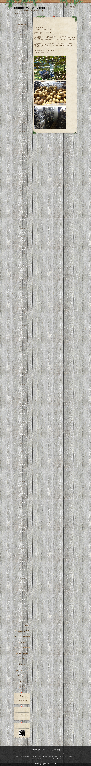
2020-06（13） (23, 320)
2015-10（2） (23, 557)
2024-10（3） (23, 101)
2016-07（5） (23, 519)
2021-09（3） (23, 257)
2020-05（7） (23, 325)
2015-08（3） (23, 565)
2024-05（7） (23, 122)
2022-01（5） (23, 240)
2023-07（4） (23, 164)
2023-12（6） (23, 143)
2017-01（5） (23, 493)
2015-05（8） (23, 578)
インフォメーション (22, 24)
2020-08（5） (23, 312)
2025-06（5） (23, 72)
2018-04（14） (23, 430)
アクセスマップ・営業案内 (22, 625)
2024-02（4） (23, 135)
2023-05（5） (23, 173)
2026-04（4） (23, 29)
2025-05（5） (23, 76)
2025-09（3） (23, 59)
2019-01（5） (23, 392)
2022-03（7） (23, 232)
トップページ (22, 19)
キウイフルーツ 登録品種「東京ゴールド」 (22, 631)
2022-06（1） (23, 219)
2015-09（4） (23, 561)
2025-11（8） (23, 51)
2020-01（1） (23, 342)
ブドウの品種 (22, 642)
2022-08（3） (23, 211)
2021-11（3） (23, 249)
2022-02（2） (23, 236)
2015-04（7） (23, 582)
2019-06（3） (23, 371)
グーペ (46, 764)
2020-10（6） (23, 304)
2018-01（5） (23, 443)
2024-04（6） (23, 126)
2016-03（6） (23, 535)
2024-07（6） (23, 114)
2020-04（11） (23, 329)
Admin (49, 764)
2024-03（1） (23, 131)
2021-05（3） (23, 274)
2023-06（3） (23, 169)
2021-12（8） (23, 245)
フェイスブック (22, 675)
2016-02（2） (23, 540)
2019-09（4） (23, 358)
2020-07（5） (23, 316)
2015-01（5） (23, 595)
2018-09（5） (23, 409)
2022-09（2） (23, 207)
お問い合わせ (22, 687)
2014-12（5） (23, 599)
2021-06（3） (23, 270)
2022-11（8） (23, 198)
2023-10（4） (23, 152)
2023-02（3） (23, 185)
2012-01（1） (23, 616)
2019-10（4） (23, 354)
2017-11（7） (23, 451)
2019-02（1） (23, 388)
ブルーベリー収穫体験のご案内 (22, 647)
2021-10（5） (23, 253)
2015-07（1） (23, 569)
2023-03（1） (23, 181)
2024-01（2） (23, 139)
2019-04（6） (23, 379)
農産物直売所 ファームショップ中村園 (45, 750)
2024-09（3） (23, 105)
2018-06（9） (23, 422)
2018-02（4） (23, 438)
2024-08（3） (23, 110)
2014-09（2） (23, 607)
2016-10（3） (23, 506)
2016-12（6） (23, 498)
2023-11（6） (23, 148)
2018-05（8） (23, 426)
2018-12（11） (23, 396)
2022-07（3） (23, 215)
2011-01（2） (23, 620)
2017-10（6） (23, 455)
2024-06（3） (23, 118)
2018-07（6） (23, 417)
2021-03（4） (23, 282)
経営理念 (23, 658)
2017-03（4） (23, 485)
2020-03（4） (23, 333)
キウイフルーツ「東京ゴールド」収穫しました (46, 29)
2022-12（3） (23, 194)
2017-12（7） (23, 447)
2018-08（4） (23, 413)
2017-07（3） (23, 468)
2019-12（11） (23, 346)
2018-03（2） (23, 434)
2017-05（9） (23, 476)
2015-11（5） (23, 552)
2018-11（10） (23, 401)
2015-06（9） (23, 573)
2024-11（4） (23, 97)
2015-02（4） (23, 590)
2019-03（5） (23, 384)
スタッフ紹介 (22, 664)
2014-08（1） (23, 611)
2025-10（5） (23, 55)
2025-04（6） (23, 80)
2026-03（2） (23, 34)
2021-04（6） (23, 278)
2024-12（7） (23, 93)
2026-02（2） (23, 38)
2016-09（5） (23, 510)
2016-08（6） (23, 514)
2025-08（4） (23, 63)
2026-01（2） (23, 42)
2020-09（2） (23, 308)
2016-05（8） (23, 527)
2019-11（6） (23, 350)
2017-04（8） (23, 481)
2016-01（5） (23, 544)
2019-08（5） (23, 363)
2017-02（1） (23, 489)
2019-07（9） (23, 367)
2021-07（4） (23, 266)
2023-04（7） (23, 177)
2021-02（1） (23, 287)
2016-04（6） (23, 531)
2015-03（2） (23, 586)
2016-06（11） (23, 523)
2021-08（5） (23, 261)
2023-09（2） (23, 156)
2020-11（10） (23, 299)
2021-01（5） (23, 291)
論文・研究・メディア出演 (22, 670)
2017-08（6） (23, 464)
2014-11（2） (23, 603)
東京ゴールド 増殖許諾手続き (22, 636)
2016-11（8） (23, 502)
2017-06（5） (23, 472)
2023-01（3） (23, 190)
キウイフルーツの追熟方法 (22, 653)
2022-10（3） (23, 202)
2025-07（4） (23, 67)
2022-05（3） (23, 223)
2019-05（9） (23, 375)
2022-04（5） (23, 228)
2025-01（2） (23, 88)
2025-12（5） (23, 46)
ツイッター (22, 681)
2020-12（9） (23, 295)
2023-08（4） (23, 160)
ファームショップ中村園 (42, 763)
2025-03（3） (23, 84)
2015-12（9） (23, 548)
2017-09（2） (23, 460)
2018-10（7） (23, 405)
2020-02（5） (23, 337)
